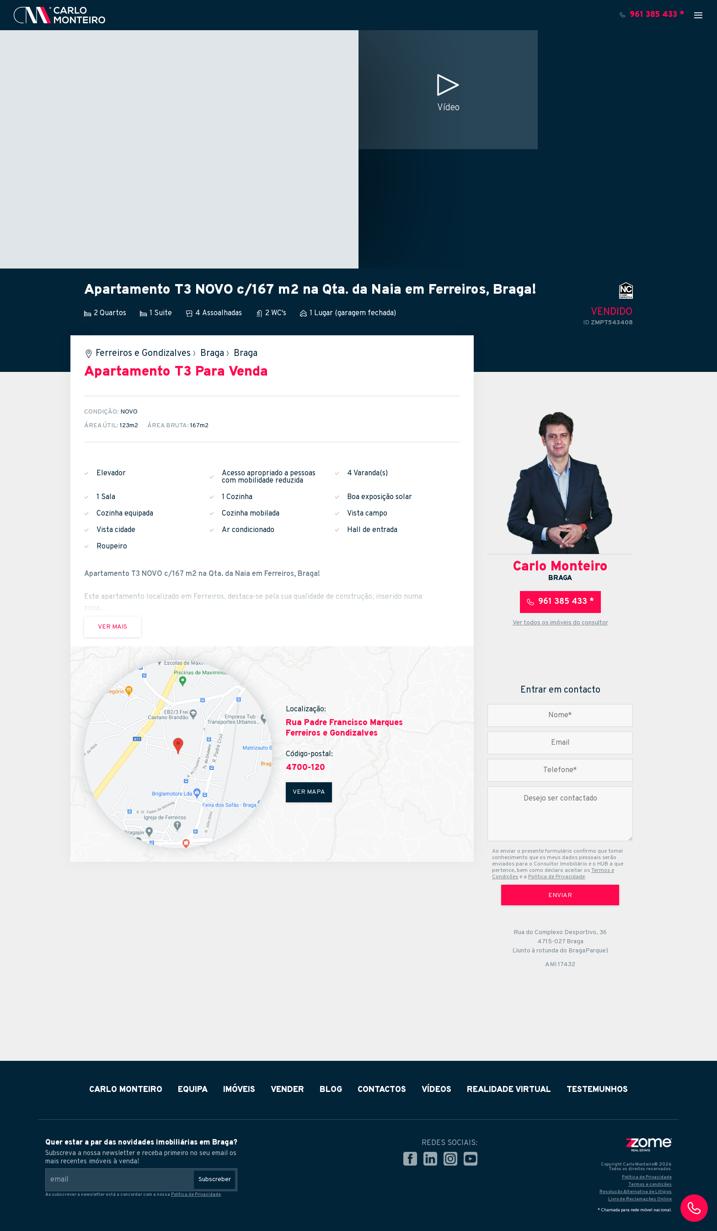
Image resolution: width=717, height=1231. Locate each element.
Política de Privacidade (556, 877)
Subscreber (214, 1179)
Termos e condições (650, 1185)
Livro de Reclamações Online (640, 1199)
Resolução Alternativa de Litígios (635, 1192)
